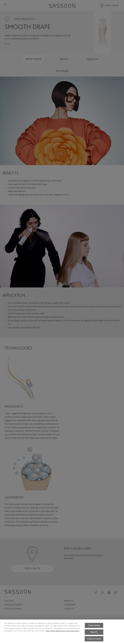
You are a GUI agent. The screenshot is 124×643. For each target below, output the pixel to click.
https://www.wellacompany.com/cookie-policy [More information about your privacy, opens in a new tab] (62, 632)
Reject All (94, 633)
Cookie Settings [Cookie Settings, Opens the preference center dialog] (94, 626)
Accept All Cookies (94, 640)
